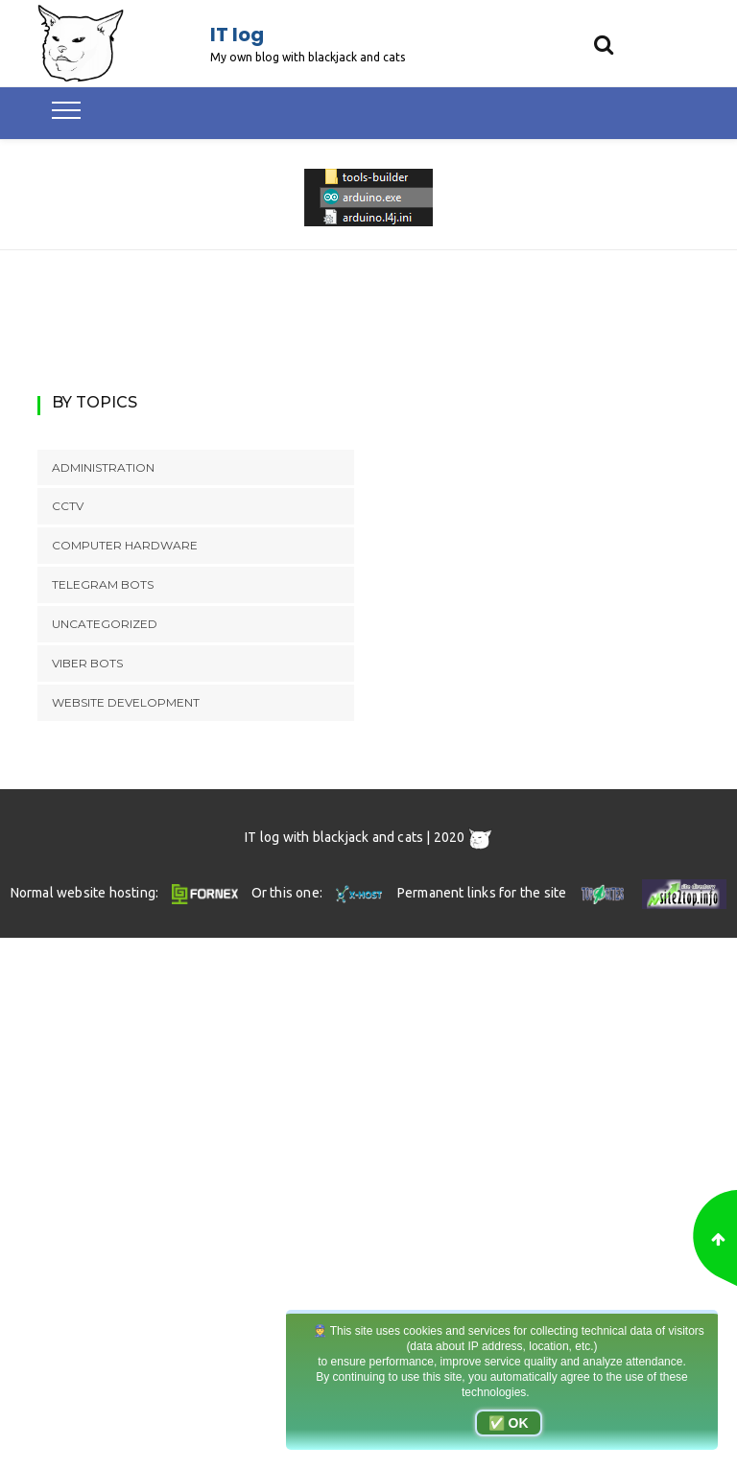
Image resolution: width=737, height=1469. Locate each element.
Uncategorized (104, 624)
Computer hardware (125, 545)
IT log (237, 34)
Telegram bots (103, 584)
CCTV (67, 506)
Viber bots (87, 663)
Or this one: (319, 892)
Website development (126, 702)
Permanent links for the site (513, 892)
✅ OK (508, 1423)
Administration (103, 467)
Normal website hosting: (127, 892)
